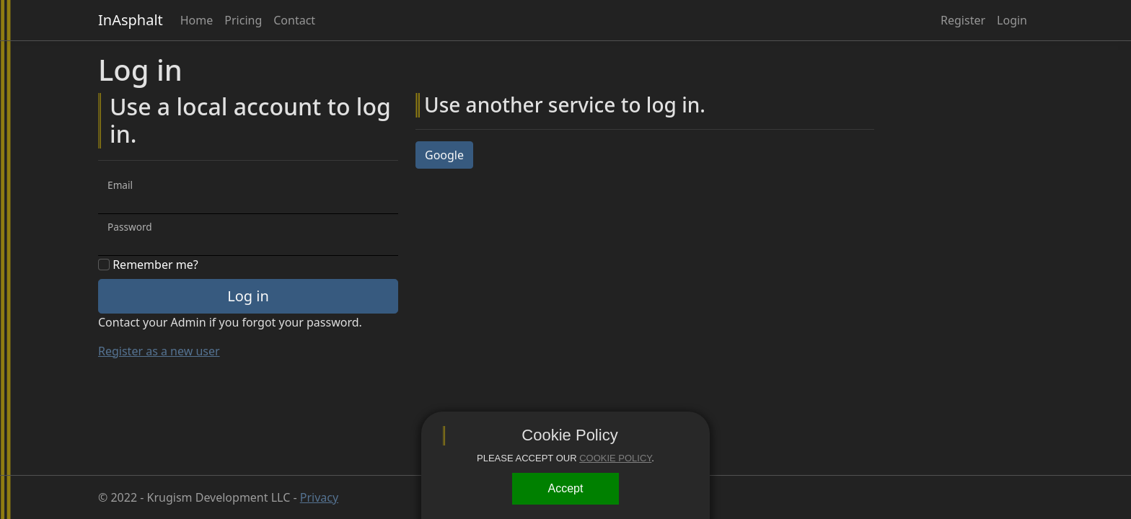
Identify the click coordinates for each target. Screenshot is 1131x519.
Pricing (243, 20)
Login (1012, 20)
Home (197, 20)
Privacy (319, 497)
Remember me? (148, 264)
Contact (294, 20)
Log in (248, 296)
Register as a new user (159, 351)
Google (444, 155)
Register (963, 20)
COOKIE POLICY (615, 458)
